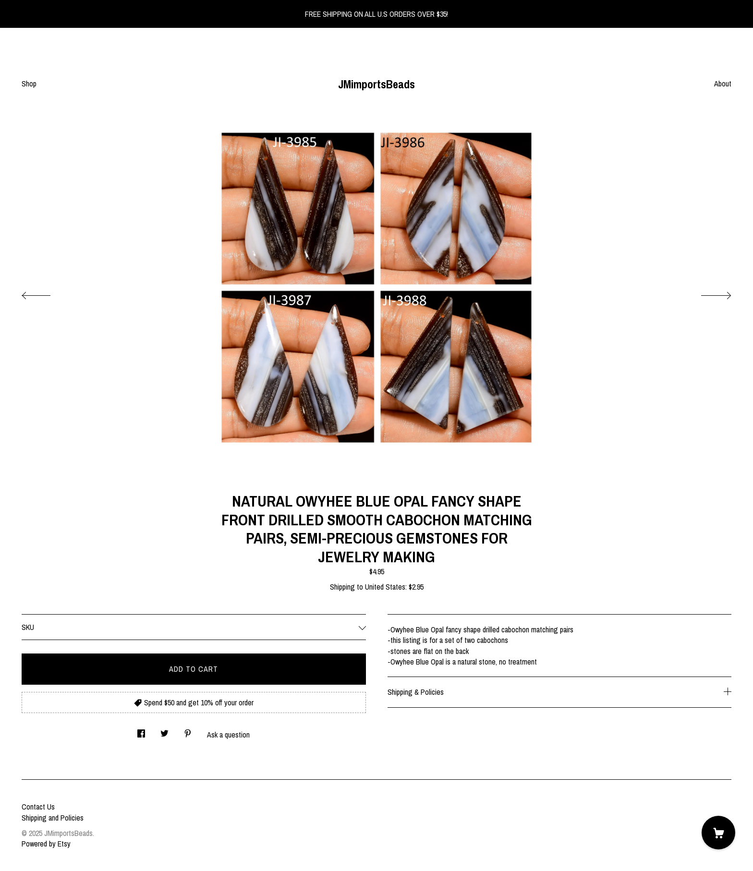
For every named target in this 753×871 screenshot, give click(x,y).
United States (385, 586)
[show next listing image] (707, 293)
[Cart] (718, 832)
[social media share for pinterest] (188, 730)
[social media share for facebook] (141, 730)
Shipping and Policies (53, 817)
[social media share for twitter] (164, 730)
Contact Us (38, 806)
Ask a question (228, 734)
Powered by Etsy (46, 843)
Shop (29, 83)
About (722, 83)
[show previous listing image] (46, 293)
